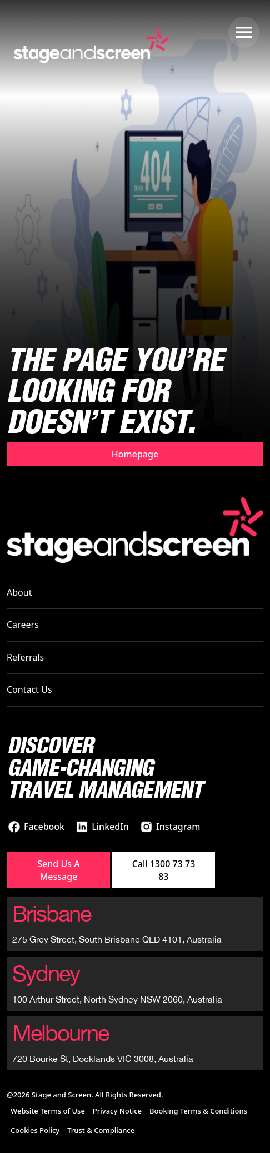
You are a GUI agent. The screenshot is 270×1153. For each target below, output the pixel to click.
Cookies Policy (35, 1130)
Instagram (178, 826)
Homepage (135, 454)
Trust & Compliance (100, 1130)
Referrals (25, 657)
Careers (23, 624)
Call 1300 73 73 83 (164, 870)
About (19, 592)
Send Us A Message (58, 870)
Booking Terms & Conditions (198, 1111)
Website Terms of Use (48, 1111)
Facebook (44, 826)
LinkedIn (110, 826)
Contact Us (29, 689)
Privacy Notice (117, 1111)
